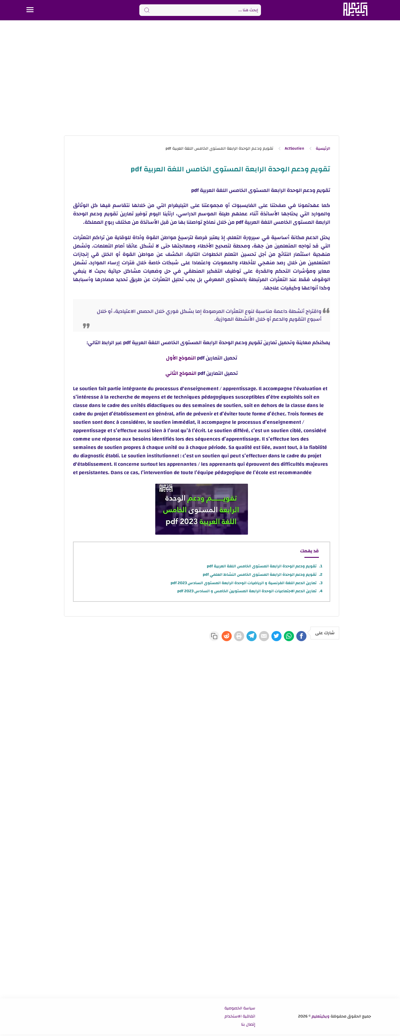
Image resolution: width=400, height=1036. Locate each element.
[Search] (200, 10)
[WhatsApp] (282, 637)
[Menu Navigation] (30, 10)
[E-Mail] (248, 637)
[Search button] (147, 10)
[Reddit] (198, 637)
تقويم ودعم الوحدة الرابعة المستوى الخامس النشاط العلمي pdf (260, 574)
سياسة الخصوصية (239, 1010)
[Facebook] (299, 637)
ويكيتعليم (321, 1018)
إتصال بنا (248, 1026)
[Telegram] (232, 637)
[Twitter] (265, 637)
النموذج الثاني (180, 373)
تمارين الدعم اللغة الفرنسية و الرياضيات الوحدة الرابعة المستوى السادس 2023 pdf (244, 583)
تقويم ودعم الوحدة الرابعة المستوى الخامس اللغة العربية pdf (262, 566)
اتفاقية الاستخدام (239, 1018)
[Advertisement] (200, 77)
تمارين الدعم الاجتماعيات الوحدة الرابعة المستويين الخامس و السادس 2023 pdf (247, 591)
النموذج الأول (181, 358)
